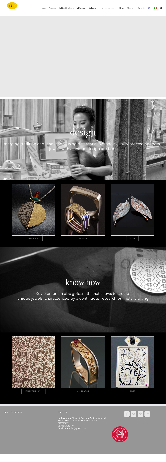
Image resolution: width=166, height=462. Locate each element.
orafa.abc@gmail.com (75, 428)
